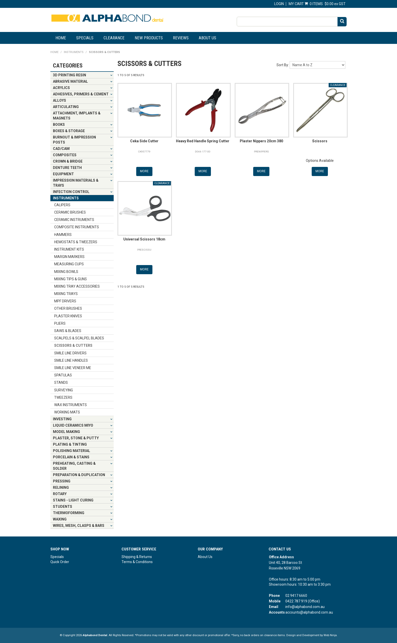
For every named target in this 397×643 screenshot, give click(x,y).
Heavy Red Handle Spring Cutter (202, 141)
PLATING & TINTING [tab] (70, 444)
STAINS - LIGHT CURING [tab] (73, 500)
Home (60, 37)
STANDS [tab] (61, 382)
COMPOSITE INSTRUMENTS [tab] (76, 227)
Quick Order (59, 562)
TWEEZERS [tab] (63, 397)
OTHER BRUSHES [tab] (68, 308)
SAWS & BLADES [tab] (67, 331)
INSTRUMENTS (74, 52)
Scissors (319, 141)
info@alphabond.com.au (305, 607)
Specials (84, 37)
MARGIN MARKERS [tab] (69, 257)
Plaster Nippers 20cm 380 (261, 141)
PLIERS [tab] (60, 323)
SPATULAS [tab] (63, 375)
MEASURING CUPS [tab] (69, 264)
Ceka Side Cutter (144, 141)
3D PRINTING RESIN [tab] (69, 75)
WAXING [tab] (60, 519)
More (144, 171)
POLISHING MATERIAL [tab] (71, 451)
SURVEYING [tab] (63, 390)
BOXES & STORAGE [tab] (69, 131)
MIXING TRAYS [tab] (66, 294)
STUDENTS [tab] (62, 507)
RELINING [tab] (61, 487)
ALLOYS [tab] (59, 100)
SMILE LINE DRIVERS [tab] (70, 353)
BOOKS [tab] (59, 125)
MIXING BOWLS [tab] (66, 272)
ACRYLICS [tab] (61, 88)
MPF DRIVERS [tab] (65, 301)
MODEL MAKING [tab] (66, 432)
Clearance (114, 37)
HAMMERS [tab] (63, 235)
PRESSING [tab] (61, 481)
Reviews (181, 37)
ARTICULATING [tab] (66, 107)
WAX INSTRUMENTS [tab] (70, 405)
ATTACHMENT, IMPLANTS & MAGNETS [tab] (77, 115)
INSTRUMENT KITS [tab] (69, 249)
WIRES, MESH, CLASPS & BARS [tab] (78, 526)
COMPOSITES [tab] (64, 155)
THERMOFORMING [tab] (68, 513)
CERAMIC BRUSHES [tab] (70, 212)
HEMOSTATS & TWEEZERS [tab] (75, 242)
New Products (149, 37)
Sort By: (282, 65)
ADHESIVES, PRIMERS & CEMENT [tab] (81, 94)
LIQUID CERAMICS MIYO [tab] (73, 425)
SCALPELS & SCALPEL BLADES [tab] (79, 338)
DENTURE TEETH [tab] (67, 168)
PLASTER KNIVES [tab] (68, 316)
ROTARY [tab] (60, 494)
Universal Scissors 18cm (144, 239)
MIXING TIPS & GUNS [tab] (70, 279)
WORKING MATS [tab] (67, 412)
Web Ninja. (331, 635)
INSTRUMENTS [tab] (66, 198)
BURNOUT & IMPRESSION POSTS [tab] (74, 139)
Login (279, 4)
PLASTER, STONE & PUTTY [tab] (76, 438)
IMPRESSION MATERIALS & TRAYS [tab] (75, 182)
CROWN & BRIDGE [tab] (68, 161)
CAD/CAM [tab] (61, 149)
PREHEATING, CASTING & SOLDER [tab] (74, 466)
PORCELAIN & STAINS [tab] (71, 457)
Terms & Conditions (137, 562)
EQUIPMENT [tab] (63, 174)
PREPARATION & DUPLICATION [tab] (79, 475)
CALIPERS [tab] (62, 205)
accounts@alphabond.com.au (309, 612)
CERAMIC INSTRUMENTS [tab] (74, 220)
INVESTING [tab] (62, 419)
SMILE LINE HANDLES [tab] (71, 360)
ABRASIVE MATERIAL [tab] (70, 81)
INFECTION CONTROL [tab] (71, 192)
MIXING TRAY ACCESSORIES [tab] (77, 286)
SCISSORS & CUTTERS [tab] (73, 345)
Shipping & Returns (137, 557)
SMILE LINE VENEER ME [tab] (72, 368)
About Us (207, 37)
